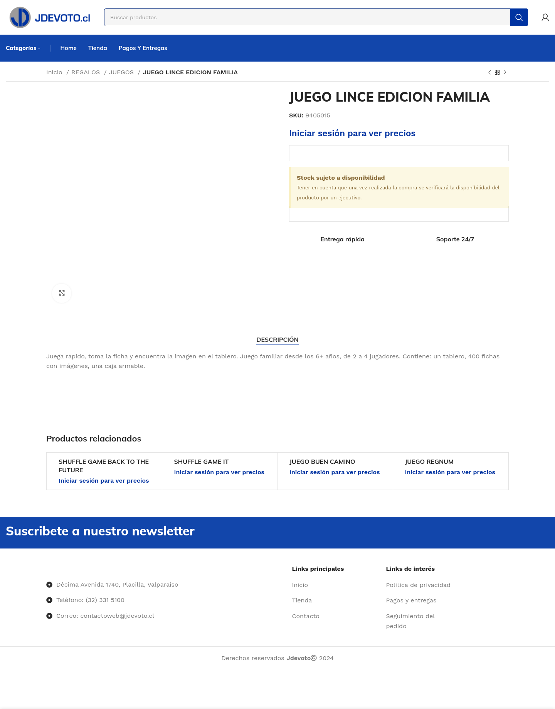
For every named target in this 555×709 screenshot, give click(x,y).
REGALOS (86, 72)
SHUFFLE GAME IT (201, 461)
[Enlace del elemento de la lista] (336, 585)
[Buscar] (316, 17)
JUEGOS (122, 72)
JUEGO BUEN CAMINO (322, 461)
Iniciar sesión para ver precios (352, 133)
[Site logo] (49, 16)
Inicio (55, 72)
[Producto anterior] (489, 73)
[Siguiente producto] (505, 73)
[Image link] (46, 568)
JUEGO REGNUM (429, 461)
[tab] (277, 340)
